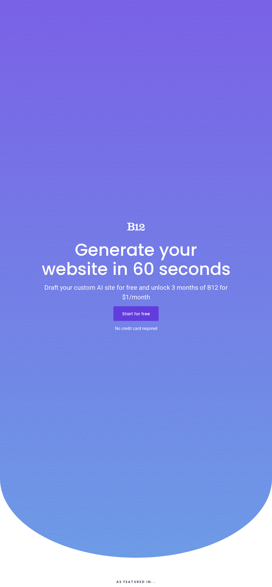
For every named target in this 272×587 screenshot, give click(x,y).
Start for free (136, 314)
